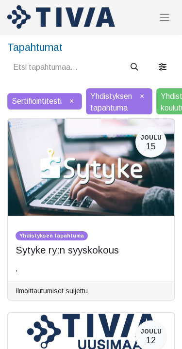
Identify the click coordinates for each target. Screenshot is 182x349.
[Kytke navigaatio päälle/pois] (164, 17)
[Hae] (134, 67)
